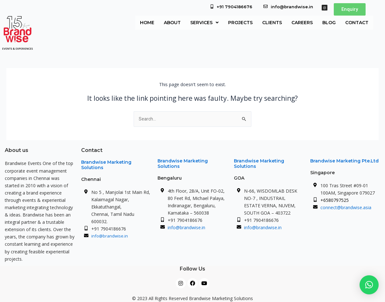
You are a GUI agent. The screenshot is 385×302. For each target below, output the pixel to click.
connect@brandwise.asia (345, 207)
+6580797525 (334, 200)
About (172, 22)
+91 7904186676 (234, 6)
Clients (272, 22)
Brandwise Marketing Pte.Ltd (344, 161)
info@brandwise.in (292, 6)
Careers (302, 22)
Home (147, 22)
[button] (204, 23)
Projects (240, 22)
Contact (356, 22)
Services (204, 22)
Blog (329, 22)
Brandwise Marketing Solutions (106, 164)
